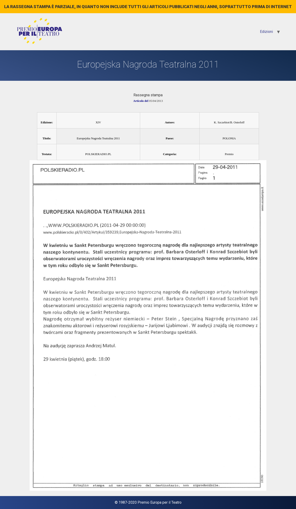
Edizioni (266, 31)
